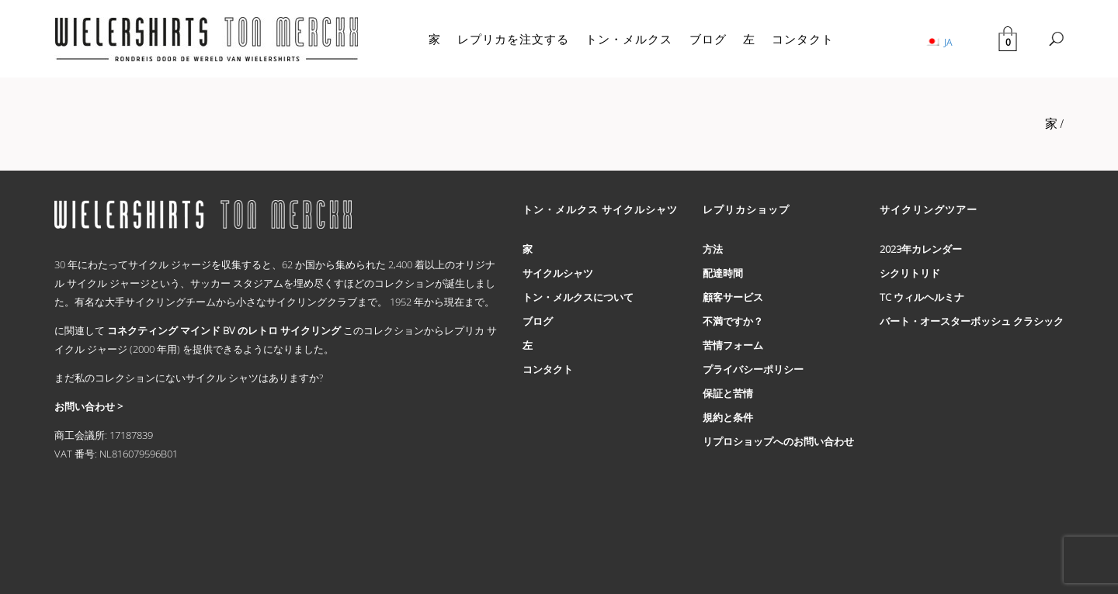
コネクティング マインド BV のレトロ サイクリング (224, 330)
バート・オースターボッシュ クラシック (972, 321)
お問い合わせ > (88, 406)
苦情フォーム (733, 345)
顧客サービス (733, 297)
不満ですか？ (733, 321)
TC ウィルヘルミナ (922, 297)
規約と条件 (728, 417)
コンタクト (803, 39)
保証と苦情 (728, 393)
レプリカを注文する (513, 39)
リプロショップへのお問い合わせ (778, 441)
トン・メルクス (628, 39)
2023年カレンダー (921, 249)
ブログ (708, 39)
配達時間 (723, 273)
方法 (713, 249)
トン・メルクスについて (578, 297)
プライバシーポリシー (753, 369)
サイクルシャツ (558, 273)
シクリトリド (910, 273)
